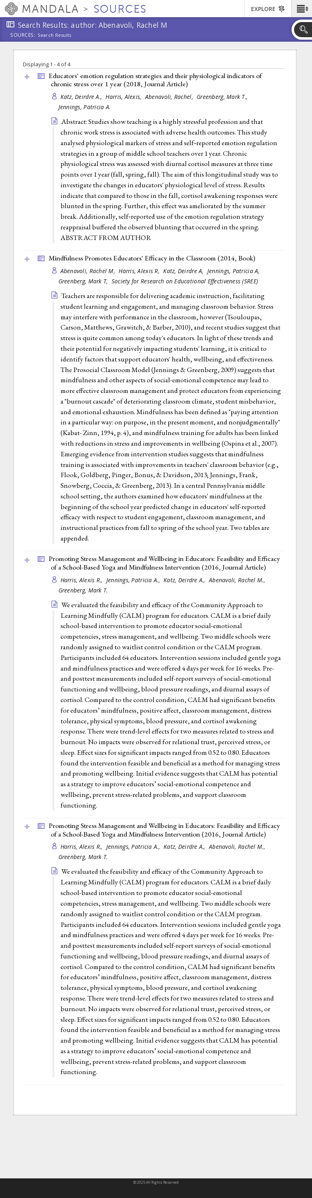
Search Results (55, 35)
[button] (301, 8)
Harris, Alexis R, (140, 271)
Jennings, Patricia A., (134, 580)
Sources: (23, 35)
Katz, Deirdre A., (82, 97)
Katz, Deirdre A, (184, 271)
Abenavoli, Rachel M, (89, 271)
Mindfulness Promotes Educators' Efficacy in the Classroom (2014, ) (152, 258)
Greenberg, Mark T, (84, 281)
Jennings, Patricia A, (234, 271)
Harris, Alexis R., (82, 580)
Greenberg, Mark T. (83, 590)
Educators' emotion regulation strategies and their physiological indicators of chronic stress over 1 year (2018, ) (155, 80)
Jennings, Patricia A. (84, 107)
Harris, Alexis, (124, 97)
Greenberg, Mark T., (223, 97)
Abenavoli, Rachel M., (238, 580)
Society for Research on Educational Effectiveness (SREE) (185, 281)
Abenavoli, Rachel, (170, 97)
